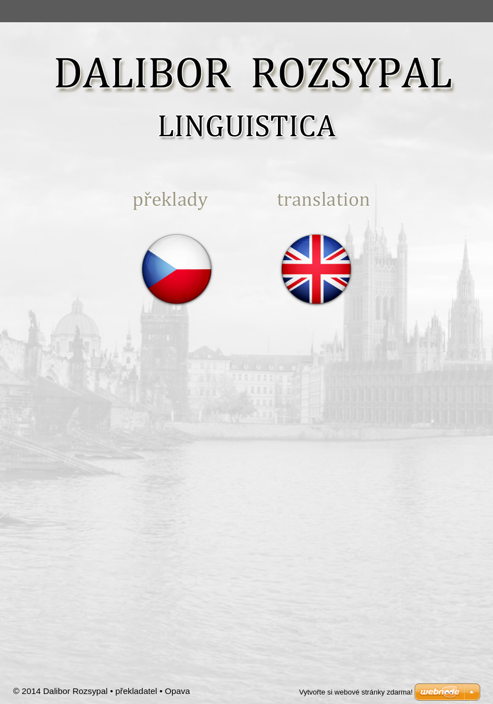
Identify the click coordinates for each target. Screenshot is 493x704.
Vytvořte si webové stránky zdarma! (356, 692)
